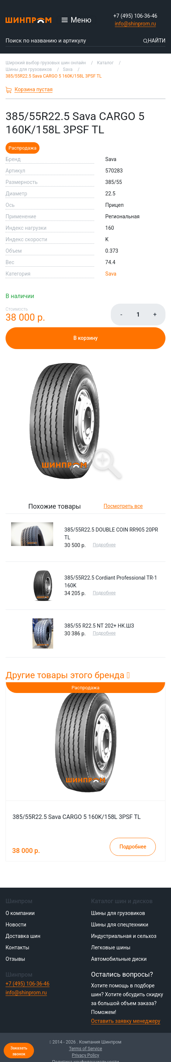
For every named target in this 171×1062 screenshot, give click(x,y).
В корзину (85, 338)
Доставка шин (23, 936)
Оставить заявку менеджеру (125, 1021)
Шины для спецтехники (119, 925)
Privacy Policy (85, 1055)
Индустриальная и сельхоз (124, 936)
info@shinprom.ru (135, 24)
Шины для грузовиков (118, 913)
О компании (20, 913)
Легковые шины (111, 947)
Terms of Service (85, 1048)
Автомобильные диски (119, 959)
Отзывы (15, 959)
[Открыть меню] (76, 20)
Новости (16, 925)
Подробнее (104, 544)
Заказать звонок (18, 1051)
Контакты (17, 947)
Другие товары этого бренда (68, 675)
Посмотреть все (123, 506)
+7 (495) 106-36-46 (135, 16)
